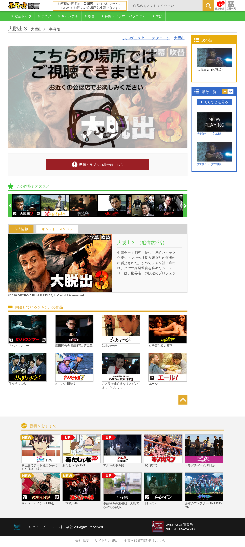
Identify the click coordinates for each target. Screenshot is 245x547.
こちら (62, 8)
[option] (27, 205)
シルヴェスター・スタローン (146, 38)
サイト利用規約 (106, 540)
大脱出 (179, 38)
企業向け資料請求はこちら (144, 540)
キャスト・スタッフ (57, 229)
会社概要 (82, 540)
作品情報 (21, 229)
